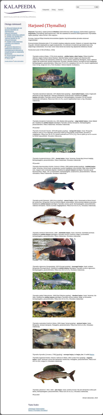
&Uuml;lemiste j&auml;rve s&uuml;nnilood (14, 56)
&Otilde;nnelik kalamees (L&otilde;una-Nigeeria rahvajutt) (14, 43)
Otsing (54, 9)
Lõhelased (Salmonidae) (36, 409)
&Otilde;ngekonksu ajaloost (16, 35)
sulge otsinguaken (19, 61)
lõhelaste (76, 32)
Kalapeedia (46, 9)
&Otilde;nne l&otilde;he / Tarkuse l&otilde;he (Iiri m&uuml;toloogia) (14, 38)
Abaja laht (9, 59)
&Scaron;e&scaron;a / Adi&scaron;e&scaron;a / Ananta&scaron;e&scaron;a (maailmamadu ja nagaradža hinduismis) (14, 50)
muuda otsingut (9, 61)
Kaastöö (60, 9)
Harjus (92, 354)
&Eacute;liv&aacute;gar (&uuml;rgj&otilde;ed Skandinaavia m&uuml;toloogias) (13, 30)
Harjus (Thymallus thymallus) (37, 410)
